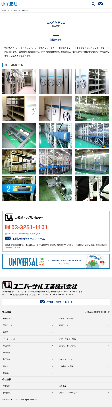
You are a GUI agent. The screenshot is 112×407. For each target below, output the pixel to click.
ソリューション (65, 359)
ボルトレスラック (66, 318)
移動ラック (7, 318)
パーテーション (9, 339)
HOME (4, 10)
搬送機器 (6, 352)
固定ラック (7, 325)
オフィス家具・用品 (67, 339)
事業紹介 (6, 386)
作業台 (6, 332)
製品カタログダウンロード (98, 312)
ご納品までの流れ (66, 366)
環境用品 (6, 346)
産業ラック (63, 325)
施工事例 (14, 10)
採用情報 (6, 393)
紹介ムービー (8, 366)
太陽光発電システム (67, 346)
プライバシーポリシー (68, 393)
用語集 (6, 373)
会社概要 (62, 386)
